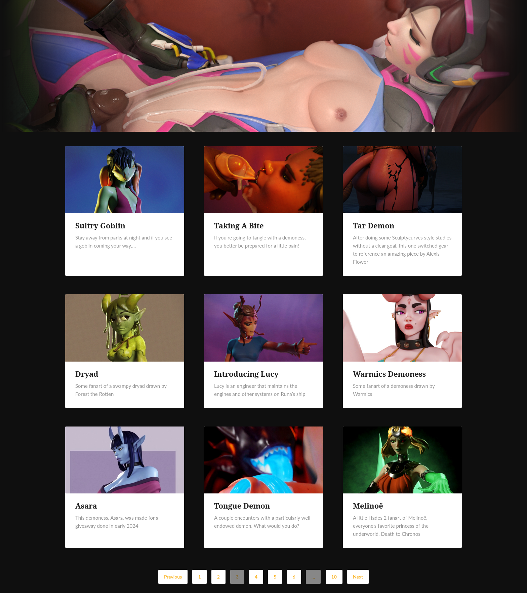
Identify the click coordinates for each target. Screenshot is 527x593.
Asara (86, 506)
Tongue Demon (242, 506)
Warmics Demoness (389, 374)
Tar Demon (373, 225)
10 (334, 577)
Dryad (86, 374)
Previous (173, 577)
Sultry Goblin (100, 225)
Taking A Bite (239, 225)
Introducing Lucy (246, 374)
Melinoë (368, 506)
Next (358, 577)
